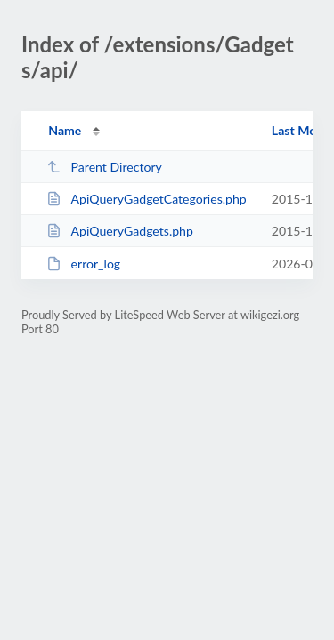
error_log (83, 263)
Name (64, 130)
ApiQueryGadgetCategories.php (146, 198)
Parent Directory (104, 166)
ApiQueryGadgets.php (119, 230)
